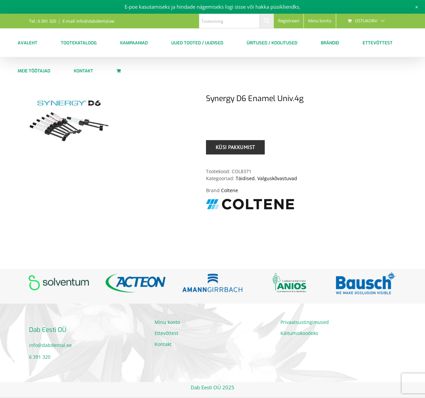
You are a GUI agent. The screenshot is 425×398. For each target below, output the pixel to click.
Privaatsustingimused (304, 322)
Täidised (245, 178)
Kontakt (163, 344)
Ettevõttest (166, 333)
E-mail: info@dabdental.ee (88, 21)
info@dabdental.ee (50, 345)
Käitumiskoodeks (299, 333)
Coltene (229, 190)
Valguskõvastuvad (277, 178)
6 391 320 (39, 357)
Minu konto (167, 322)
